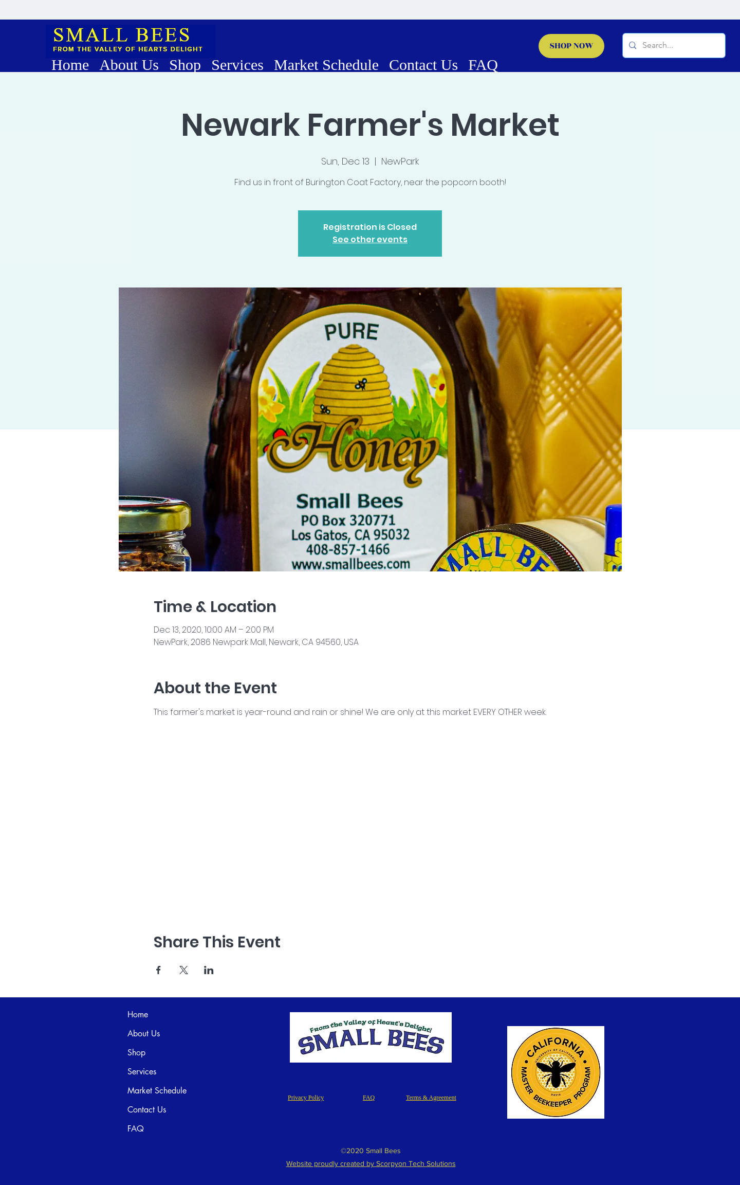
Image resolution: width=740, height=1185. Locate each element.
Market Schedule (157, 1090)
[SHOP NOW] (571, 46)
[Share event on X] (184, 970)
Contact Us (146, 1109)
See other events (370, 239)
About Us (143, 1033)
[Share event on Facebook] (158, 970)
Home (137, 1014)
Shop (136, 1052)
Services (141, 1071)
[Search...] (673, 45)
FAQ (135, 1128)
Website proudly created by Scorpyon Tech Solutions (371, 1163)
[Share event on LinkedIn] (209, 970)
